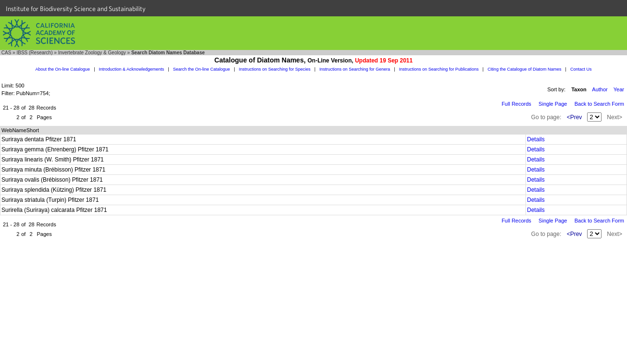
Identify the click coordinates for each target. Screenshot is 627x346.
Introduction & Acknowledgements (131, 69)
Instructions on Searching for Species (275, 69)
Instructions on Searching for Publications (439, 69)
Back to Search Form (599, 104)
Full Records (516, 104)
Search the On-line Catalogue (201, 69)
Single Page (553, 104)
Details (536, 139)
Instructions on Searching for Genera (354, 69)
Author (599, 89)
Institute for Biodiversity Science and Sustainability (76, 8)
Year (619, 89)
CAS (6, 52)
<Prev (574, 117)
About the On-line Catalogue (63, 69)
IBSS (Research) (34, 52)
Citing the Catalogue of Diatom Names (525, 69)
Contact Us (581, 69)
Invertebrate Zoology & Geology (92, 52)
